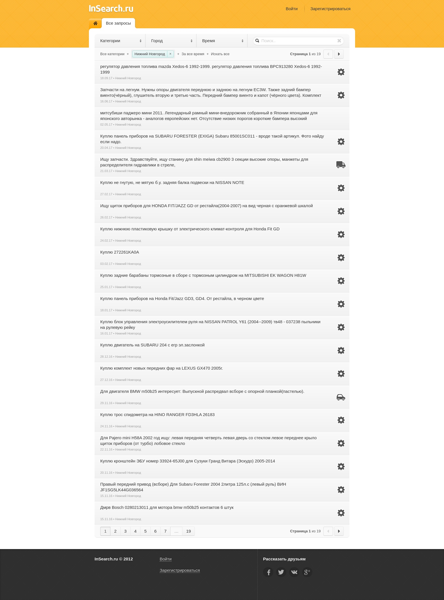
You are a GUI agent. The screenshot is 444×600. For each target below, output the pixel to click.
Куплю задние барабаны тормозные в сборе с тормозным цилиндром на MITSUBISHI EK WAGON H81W (203, 275)
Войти (292, 8)
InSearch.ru (111, 8)
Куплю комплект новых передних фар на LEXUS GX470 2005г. (161, 368)
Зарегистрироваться (330, 8)
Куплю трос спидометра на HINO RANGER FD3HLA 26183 (157, 414)
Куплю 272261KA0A (119, 252)
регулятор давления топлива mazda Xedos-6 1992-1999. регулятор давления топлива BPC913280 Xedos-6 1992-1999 (211, 69)
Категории (121, 40)
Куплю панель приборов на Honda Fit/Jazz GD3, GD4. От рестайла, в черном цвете (182, 298)
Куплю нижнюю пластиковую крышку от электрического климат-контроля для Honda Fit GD (189, 228)
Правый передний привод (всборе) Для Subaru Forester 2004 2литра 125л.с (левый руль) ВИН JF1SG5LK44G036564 (193, 487)
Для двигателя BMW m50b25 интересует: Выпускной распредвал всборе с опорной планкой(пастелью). (202, 391)
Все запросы (118, 23)
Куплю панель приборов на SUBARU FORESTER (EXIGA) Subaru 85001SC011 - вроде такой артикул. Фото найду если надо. (212, 139)
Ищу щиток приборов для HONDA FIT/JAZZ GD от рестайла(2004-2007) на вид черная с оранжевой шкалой (206, 205)
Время (223, 40)
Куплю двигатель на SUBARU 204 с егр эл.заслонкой (152, 344)
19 (188, 531)
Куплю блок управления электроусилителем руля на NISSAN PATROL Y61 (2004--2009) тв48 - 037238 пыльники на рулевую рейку (210, 324)
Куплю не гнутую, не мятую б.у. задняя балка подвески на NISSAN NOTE (172, 182)
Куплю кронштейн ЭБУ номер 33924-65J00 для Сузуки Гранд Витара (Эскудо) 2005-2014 (187, 460)
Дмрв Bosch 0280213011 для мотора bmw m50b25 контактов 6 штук (167, 507)
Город (172, 40)
